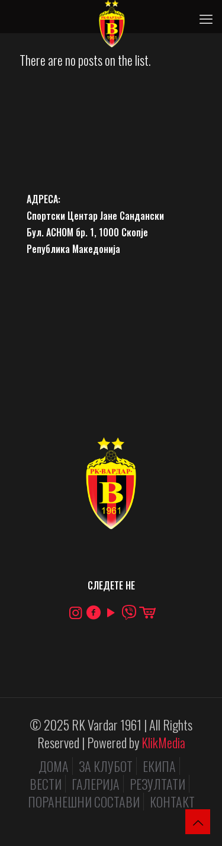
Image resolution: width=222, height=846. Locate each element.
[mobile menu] (206, 18)
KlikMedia (163, 742)
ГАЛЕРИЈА (96, 783)
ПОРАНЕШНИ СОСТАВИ (84, 801)
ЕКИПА (159, 766)
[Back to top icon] (197, 821)
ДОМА (53, 766)
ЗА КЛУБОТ (106, 766)
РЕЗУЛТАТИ (157, 783)
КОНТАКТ (172, 801)
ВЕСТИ (46, 783)
